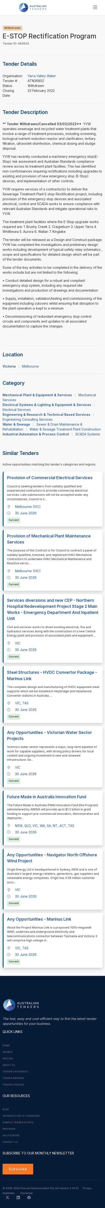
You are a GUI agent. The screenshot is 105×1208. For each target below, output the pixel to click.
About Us (9, 1065)
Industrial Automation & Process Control (36, 434)
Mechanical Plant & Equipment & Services (37, 395)
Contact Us (10, 1142)
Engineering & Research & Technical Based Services (46, 414)
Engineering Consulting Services (28, 419)
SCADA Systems (87, 434)
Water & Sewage (16, 424)
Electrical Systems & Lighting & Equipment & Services (47, 405)
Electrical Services (17, 410)
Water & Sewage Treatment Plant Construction (65, 429)
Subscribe (17, 1169)
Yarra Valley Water (42, 76)
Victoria (9, 366)
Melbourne (30, 366)
